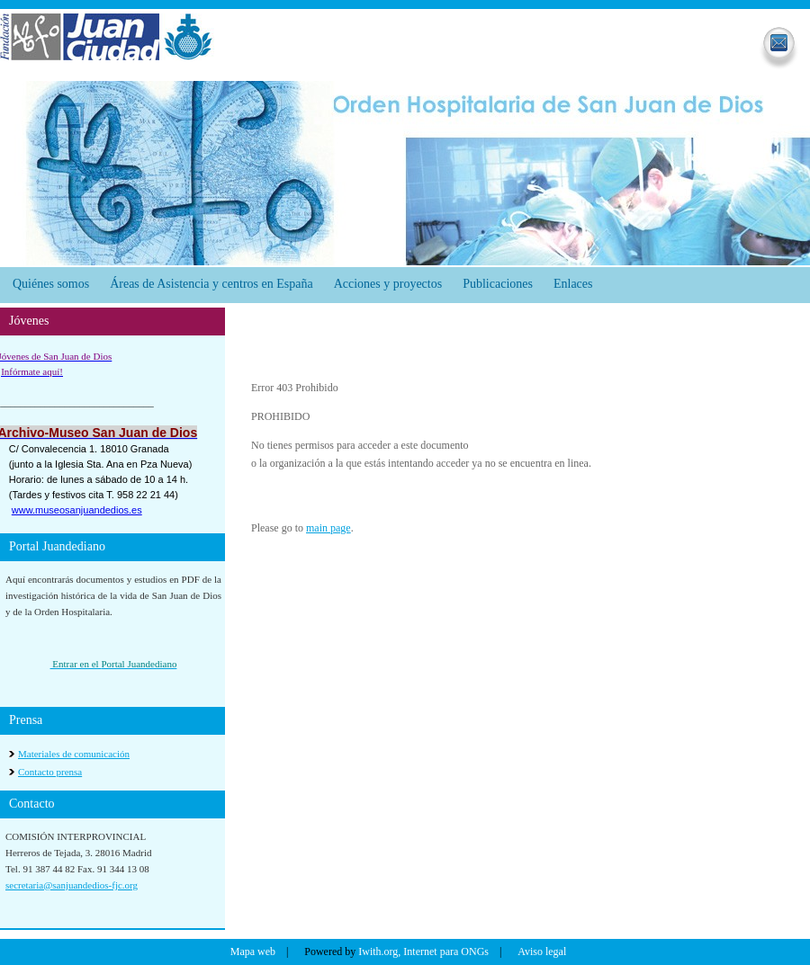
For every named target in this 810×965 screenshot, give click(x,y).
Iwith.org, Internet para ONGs (423, 951)
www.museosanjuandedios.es (77, 510)
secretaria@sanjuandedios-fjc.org (71, 885)
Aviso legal (542, 951)
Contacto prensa (50, 771)
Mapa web (252, 951)
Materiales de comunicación (74, 753)
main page (328, 528)
